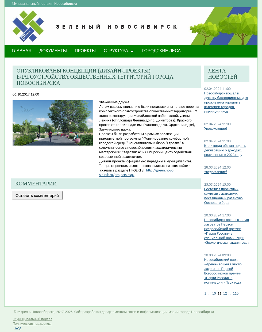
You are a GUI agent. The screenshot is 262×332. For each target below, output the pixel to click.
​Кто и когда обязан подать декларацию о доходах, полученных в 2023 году (225, 150)
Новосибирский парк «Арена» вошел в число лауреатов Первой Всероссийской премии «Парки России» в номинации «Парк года (223, 271)
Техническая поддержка (32, 323)
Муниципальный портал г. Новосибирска (44, 3)
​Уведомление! (215, 172)
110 (235, 293)
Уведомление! (215, 128)
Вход (17, 328)
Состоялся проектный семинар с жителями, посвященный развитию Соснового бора (223, 196)
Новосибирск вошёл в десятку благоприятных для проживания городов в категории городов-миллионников (226, 102)
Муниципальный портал (32, 319)
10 (214, 293)
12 (225, 293)
